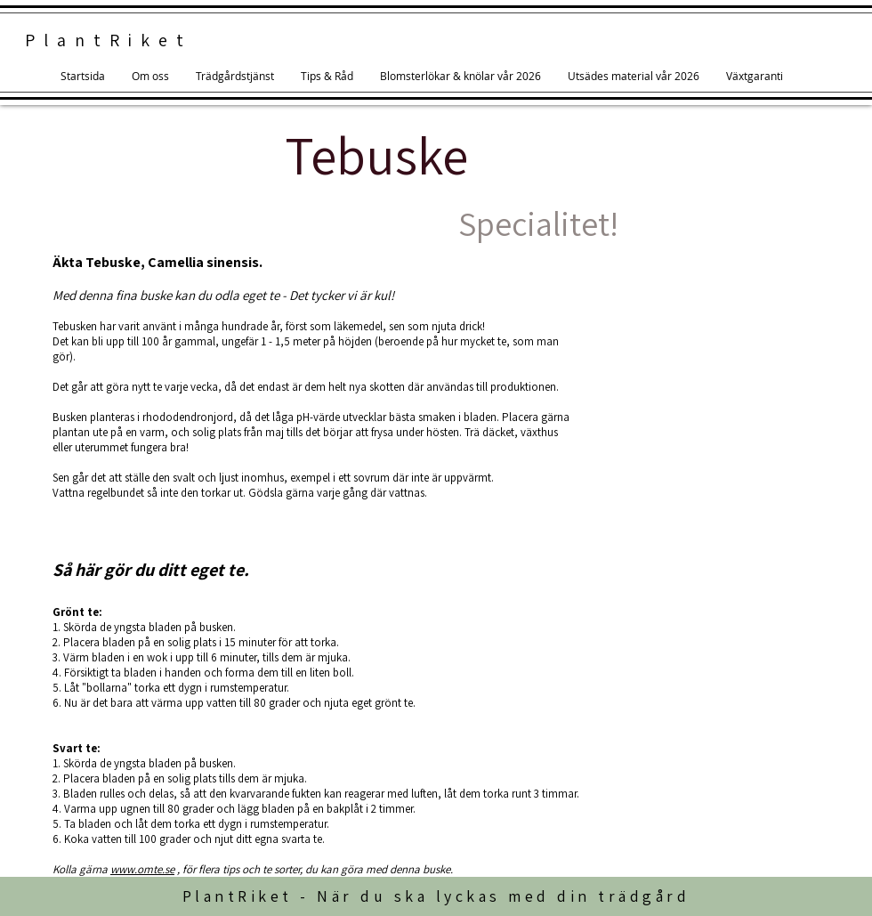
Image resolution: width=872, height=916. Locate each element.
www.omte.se (142, 869)
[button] (327, 76)
